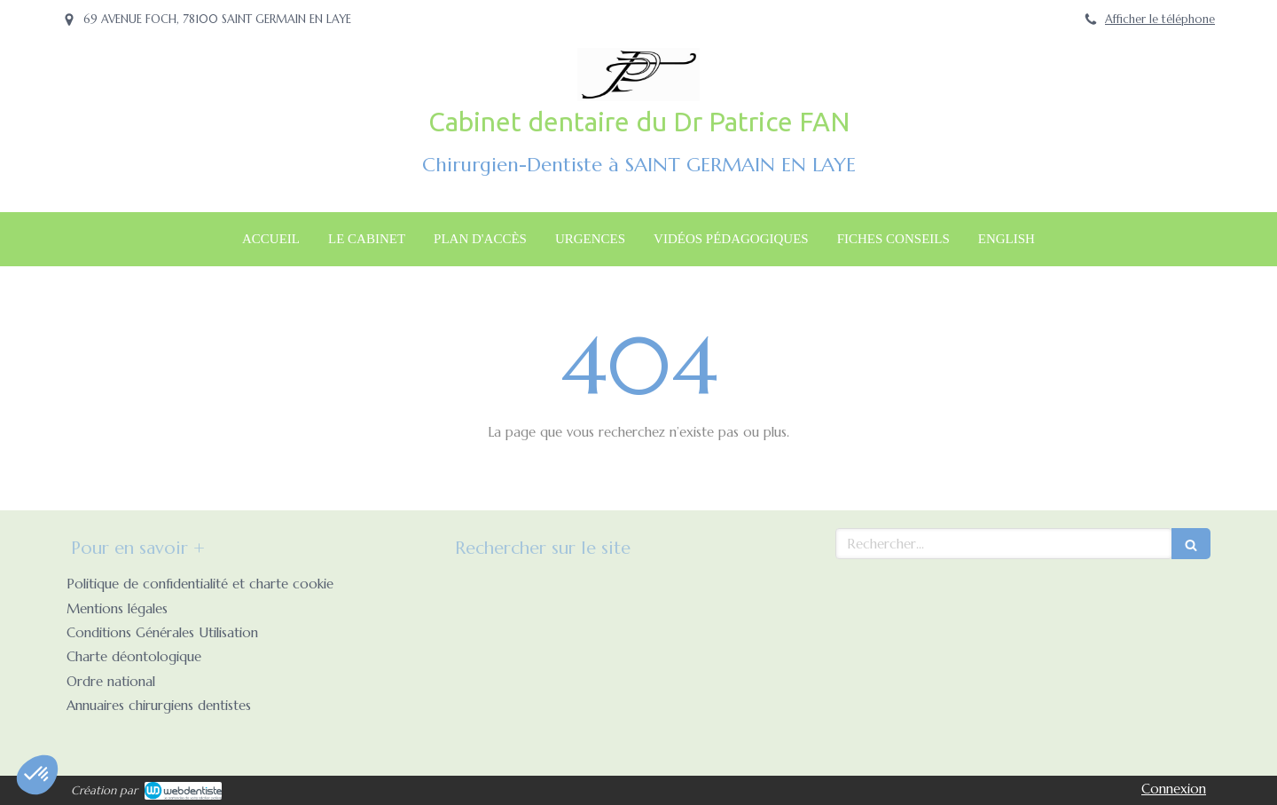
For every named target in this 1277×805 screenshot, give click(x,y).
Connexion (1173, 788)
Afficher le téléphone (1160, 19)
